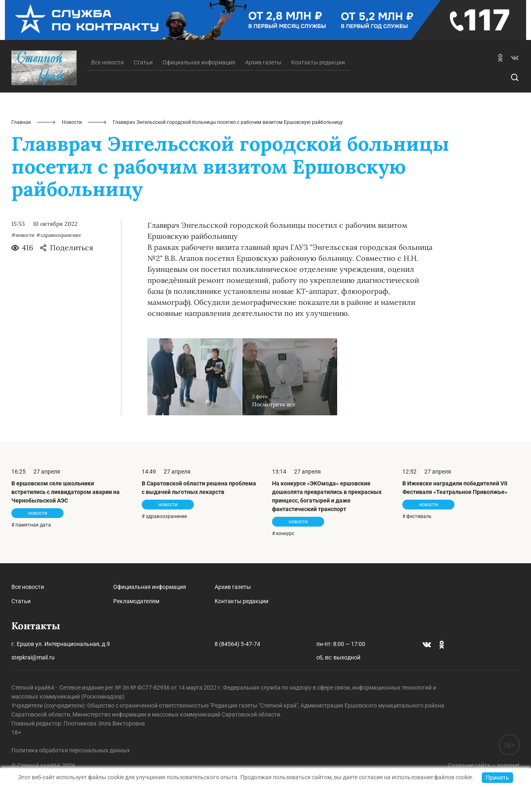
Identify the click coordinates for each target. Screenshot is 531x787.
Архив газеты (263, 62)
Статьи (143, 62)
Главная (21, 122)
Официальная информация (198, 62)
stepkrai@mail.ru (33, 657)
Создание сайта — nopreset (484, 765)
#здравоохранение (58, 235)
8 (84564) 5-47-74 (237, 644)
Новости (72, 122)
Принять (497, 777)
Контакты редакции (318, 62)
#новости (23, 235)
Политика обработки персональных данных (70, 750)
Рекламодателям (136, 601)
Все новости (27, 587)
